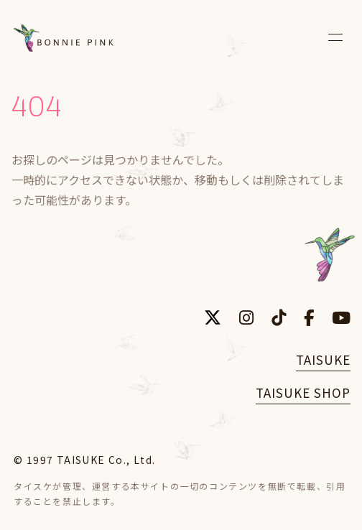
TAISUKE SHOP (303, 392)
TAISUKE (323, 359)
